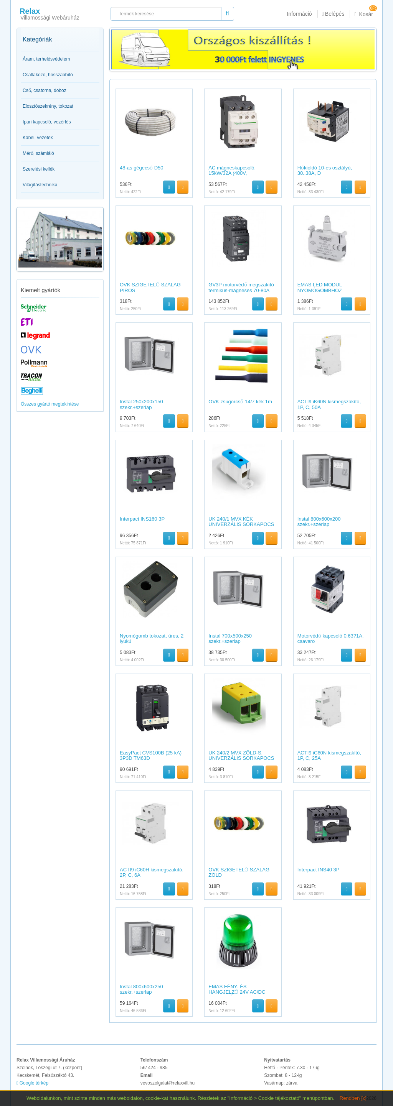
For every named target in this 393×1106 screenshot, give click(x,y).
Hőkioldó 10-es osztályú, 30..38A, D (324, 170)
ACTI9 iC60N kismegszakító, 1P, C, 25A (329, 755)
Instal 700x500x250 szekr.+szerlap (230, 638)
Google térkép (32, 1083)
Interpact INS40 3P (318, 870)
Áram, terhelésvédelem (46, 59)
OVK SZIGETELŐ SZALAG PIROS (150, 287)
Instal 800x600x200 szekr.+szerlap (319, 521)
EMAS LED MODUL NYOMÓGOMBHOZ (319, 287)
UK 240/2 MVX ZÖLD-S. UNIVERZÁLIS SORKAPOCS (241, 755)
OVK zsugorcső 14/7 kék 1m (240, 401)
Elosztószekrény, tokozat (48, 106)
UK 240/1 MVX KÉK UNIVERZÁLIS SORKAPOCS (241, 521)
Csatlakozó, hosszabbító (48, 74)
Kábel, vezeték (38, 137)
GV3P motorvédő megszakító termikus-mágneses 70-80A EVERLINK (241, 290)
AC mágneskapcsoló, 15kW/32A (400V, (232, 170)
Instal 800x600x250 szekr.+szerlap (141, 989)
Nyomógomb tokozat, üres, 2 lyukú (151, 638)
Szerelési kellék (38, 169)
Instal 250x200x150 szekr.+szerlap (141, 404)
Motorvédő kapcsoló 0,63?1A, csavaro (330, 638)
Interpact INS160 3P (142, 519)
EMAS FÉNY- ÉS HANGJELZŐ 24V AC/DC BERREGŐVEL (236, 992)
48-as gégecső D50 (141, 168)
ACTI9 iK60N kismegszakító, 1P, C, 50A (329, 404)
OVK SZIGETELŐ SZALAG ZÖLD (238, 872)
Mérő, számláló (38, 153)
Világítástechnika (40, 184)
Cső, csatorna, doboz (44, 90)
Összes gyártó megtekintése (50, 404)
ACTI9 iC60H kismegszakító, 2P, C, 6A (151, 872)
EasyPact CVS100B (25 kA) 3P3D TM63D (151, 755)
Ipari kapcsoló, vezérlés (47, 122)
